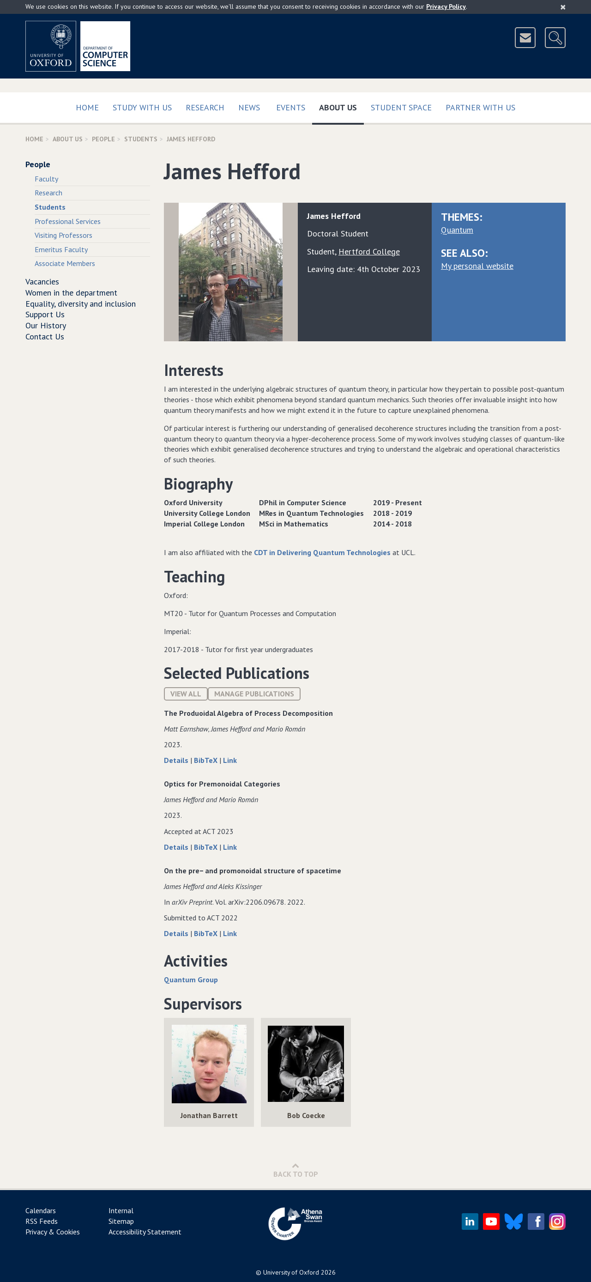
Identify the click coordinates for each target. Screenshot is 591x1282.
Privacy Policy (446, 6)
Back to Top (295, 1170)
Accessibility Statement (145, 1231)
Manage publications (254, 693)
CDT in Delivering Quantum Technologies (322, 552)
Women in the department (71, 292)
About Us (341, 105)
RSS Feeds (41, 1221)
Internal (121, 1210)
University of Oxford (291, 1272)
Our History (45, 325)
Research (205, 107)
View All (185, 693)
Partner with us (480, 107)
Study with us (142, 107)
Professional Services (68, 221)
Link (230, 760)
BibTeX (206, 760)
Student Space (401, 107)
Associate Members (65, 263)
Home (87, 107)
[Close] (563, 6)
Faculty (46, 178)
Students (140, 139)
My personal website (477, 265)
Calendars (40, 1210)
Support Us (45, 314)
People (103, 139)
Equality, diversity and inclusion (80, 303)
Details (177, 760)
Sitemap (121, 1221)
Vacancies (42, 281)
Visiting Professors (63, 235)
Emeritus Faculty (61, 249)
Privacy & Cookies (52, 1231)
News (249, 107)
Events (290, 107)
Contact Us (44, 336)
